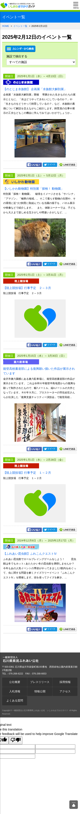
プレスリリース (39, 682)
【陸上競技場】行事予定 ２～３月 (27, 288)
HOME (5, 26)
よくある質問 (14, 700)
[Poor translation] (15, 740)
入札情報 (14, 691)
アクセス (65, 691)
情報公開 (39, 691)
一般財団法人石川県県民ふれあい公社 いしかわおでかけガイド (18, 5)
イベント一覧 (20, 26)
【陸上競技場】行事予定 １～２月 (27, 472)
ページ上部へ (73, 804)
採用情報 (65, 682)
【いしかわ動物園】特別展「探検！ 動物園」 (33, 188)
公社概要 (14, 682)
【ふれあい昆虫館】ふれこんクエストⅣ (30, 553)
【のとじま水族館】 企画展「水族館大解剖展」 (35, 89)
